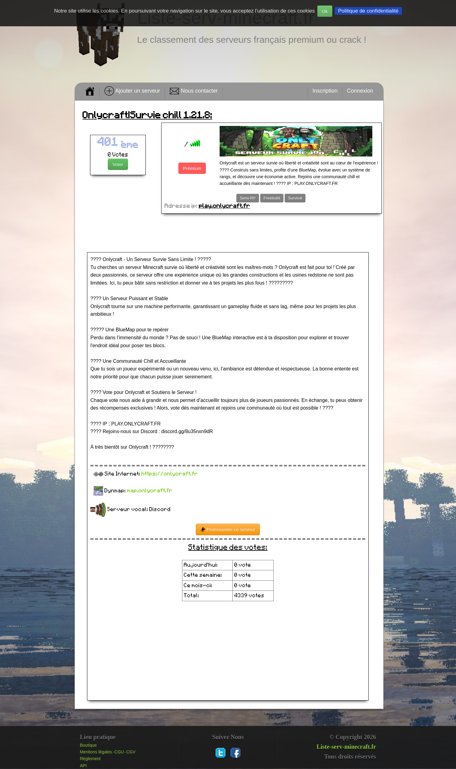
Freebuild (272, 198)
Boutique (88, 745)
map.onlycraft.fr (150, 491)
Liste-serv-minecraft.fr (346, 746)
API (83, 765)
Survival (295, 198)
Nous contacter (194, 91)
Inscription (324, 91)
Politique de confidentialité (368, 11)
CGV (130, 751)
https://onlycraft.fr (169, 474)
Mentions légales (96, 751)
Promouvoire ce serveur (227, 529)
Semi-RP (248, 198)
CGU (119, 751)
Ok (325, 11)
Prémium (192, 168)
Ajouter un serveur (132, 91)
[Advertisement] (229, 233)
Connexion (360, 91)
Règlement (90, 758)
